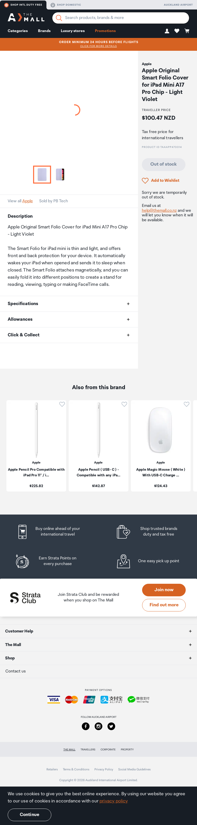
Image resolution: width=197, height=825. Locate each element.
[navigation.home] (26, 18)
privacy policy (114, 801)
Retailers (52, 769)
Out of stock (163, 164)
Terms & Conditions (76, 769)
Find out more (164, 605)
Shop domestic (66, 5)
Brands (44, 31)
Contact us (15, 671)
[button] (167, 31)
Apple (27, 201)
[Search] (59, 18)
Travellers (88, 749)
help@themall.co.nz (159, 210)
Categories (18, 31)
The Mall (69, 749)
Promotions (105, 31)
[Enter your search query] (120, 18)
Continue (29, 814)
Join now (164, 589)
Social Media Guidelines (134, 769)
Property (127, 749)
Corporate (108, 749)
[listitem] (53, 532)
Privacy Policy (103, 769)
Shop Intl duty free (23, 5)
